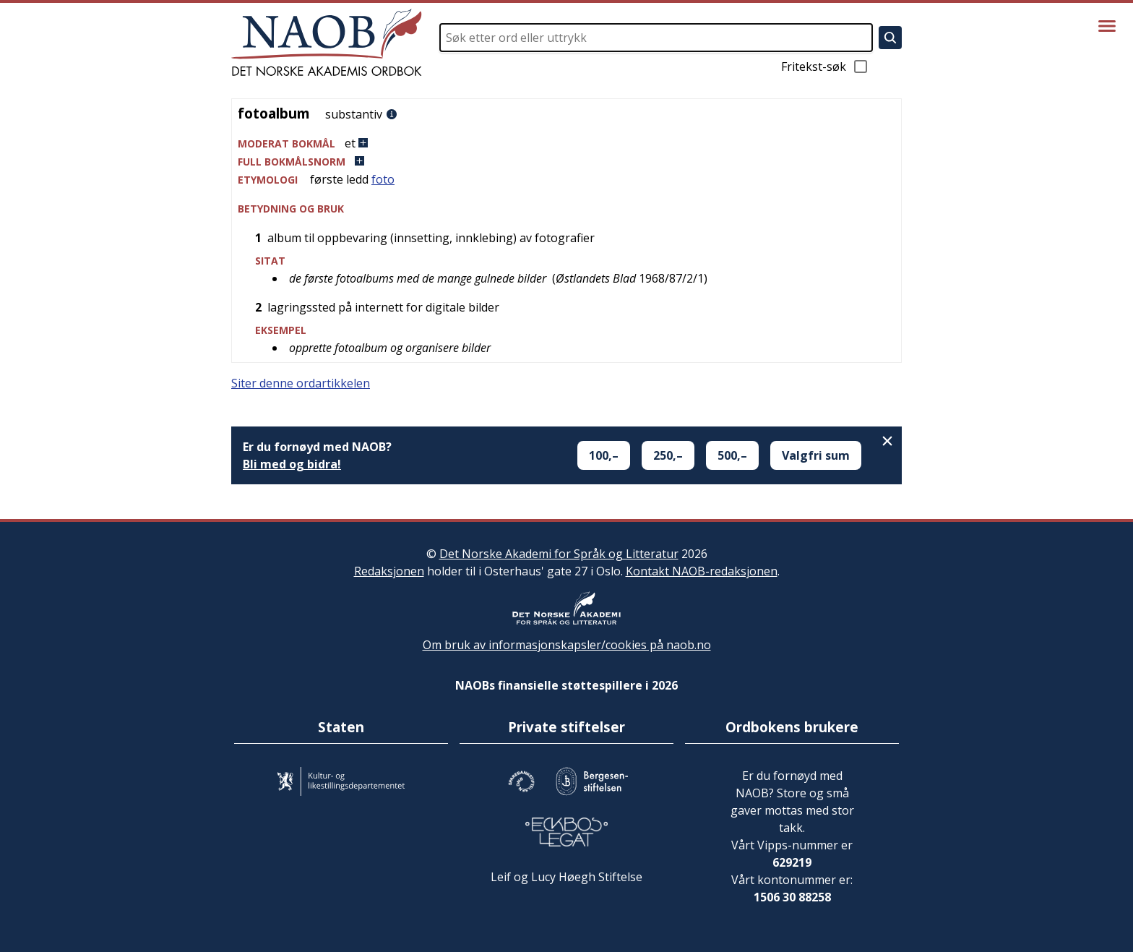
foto (383, 179)
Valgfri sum (816, 455)
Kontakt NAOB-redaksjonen (701, 571)
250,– (668, 455)
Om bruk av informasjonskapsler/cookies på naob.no (567, 645)
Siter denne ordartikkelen (300, 383)
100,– (604, 455)
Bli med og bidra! (292, 464)
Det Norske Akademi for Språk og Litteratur (558, 554)
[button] (566, 143)
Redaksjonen (389, 571)
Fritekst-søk (825, 66)
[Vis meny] (1107, 26)
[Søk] (890, 37)
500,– (732, 455)
